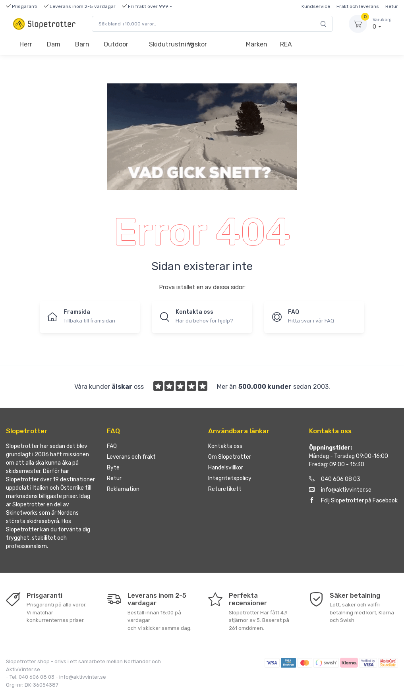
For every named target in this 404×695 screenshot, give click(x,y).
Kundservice (316, 6)
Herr (25, 44)
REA (286, 44)
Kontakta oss (225, 446)
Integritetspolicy (229, 478)
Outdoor (116, 44)
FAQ (112, 446)
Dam (53, 44)
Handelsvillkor (225, 467)
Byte (113, 467)
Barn (82, 44)
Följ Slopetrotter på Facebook (353, 500)
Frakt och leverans (357, 6)
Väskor (197, 44)
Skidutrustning (164, 44)
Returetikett (225, 489)
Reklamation (123, 489)
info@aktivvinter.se (340, 489)
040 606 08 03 (334, 479)
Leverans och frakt (131, 457)
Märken (256, 44)
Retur (391, 6)
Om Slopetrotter (229, 457)
